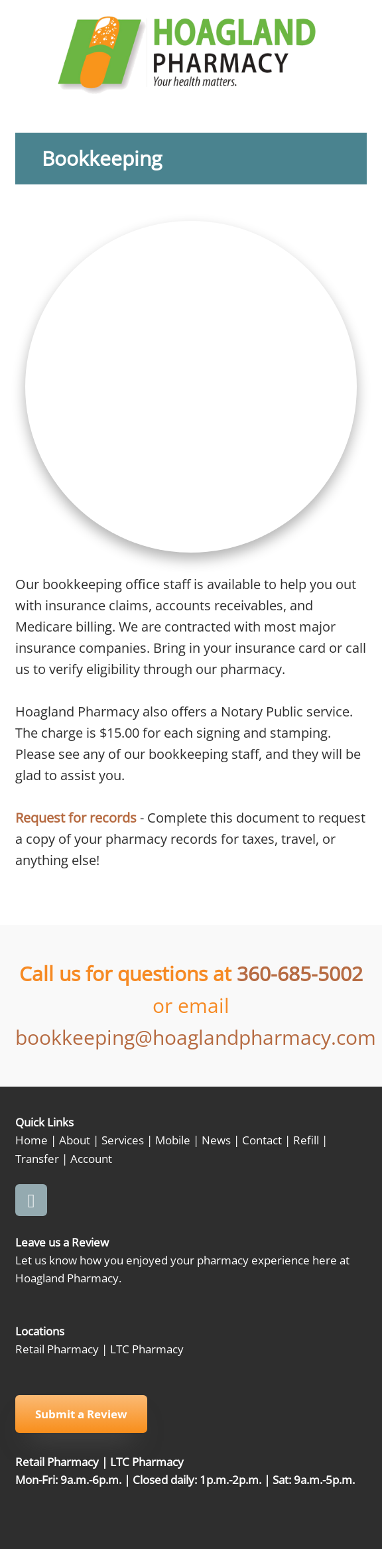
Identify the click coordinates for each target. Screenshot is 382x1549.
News (216, 1140)
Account (91, 1158)
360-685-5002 (300, 973)
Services (122, 1140)
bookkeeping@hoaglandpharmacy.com (195, 1037)
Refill (306, 1140)
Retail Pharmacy (57, 1349)
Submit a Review (81, 1414)
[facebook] (31, 1200)
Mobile (172, 1140)
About (74, 1140)
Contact (262, 1140)
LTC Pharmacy (147, 1349)
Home (31, 1140)
